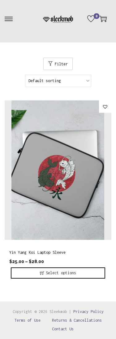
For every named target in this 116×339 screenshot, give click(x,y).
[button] (105, 106)
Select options (61, 273)
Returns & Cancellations (77, 320)
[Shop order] (58, 81)
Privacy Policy (88, 311)
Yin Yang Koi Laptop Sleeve (37, 252)
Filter (61, 64)
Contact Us (63, 329)
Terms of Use (28, 320)
